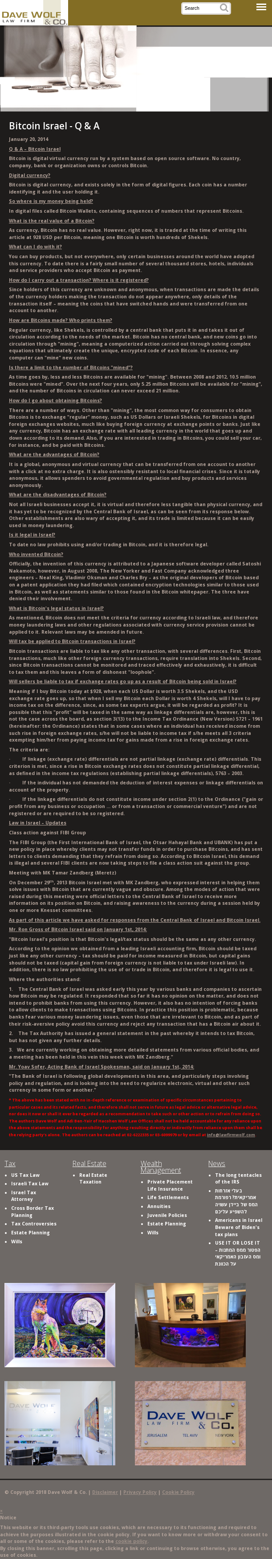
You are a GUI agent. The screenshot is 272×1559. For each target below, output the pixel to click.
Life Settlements (168, 1197)
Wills (16, 1241)
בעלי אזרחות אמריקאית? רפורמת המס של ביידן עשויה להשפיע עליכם (236, 1201)
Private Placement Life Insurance (170, 1185)
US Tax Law (25, 1175)
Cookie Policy (178, 1492)
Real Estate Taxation (93, 1178)
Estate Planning (30, 1232)
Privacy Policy (140, 1492)
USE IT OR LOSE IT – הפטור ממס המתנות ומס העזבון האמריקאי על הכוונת (237, 1253)
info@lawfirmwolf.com (231, 1135)
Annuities (159, 1206)
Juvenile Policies (167, 1215)
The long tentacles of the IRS (238, 1178)
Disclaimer (105, 1492)
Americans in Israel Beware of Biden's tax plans (238, 1227)
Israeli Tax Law (30, 1183)
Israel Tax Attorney (23, 1196)
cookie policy (131, 1541)
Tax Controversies (34, 1224)
